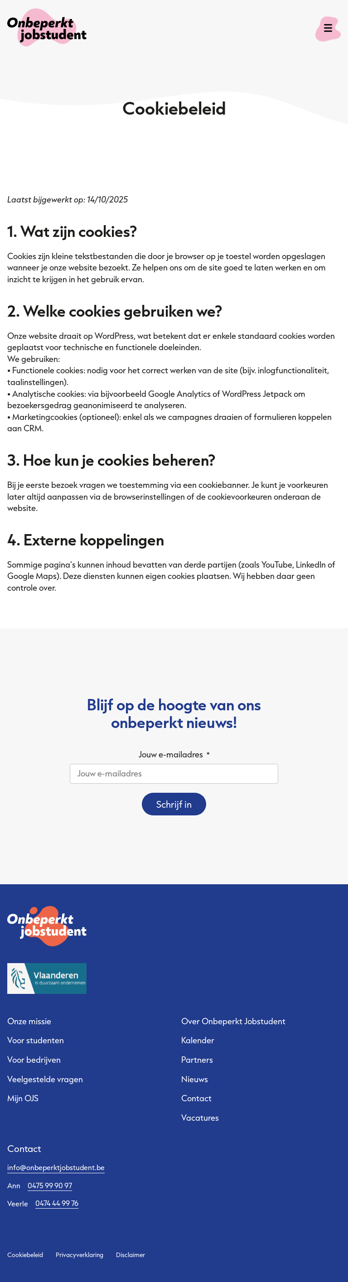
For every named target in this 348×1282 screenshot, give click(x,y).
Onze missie (29, 1021)
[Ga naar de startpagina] (37, 29)
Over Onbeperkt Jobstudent (233, 1021)
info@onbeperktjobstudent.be (56, 1167)
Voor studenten (35, 1040)
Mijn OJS (23, 1098)
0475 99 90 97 (50, 1185)
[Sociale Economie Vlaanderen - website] (47, 978)
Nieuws (194, 1079)
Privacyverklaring (79, 1255)
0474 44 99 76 (56, 1203)
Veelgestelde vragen (45, 1079)
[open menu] (328, 29)
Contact (196, 1098)
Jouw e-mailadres (174, 754)
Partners (197, 1059)
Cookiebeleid (25, 1255)
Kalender (197, 1040)
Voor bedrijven (34, 1059)
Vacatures (200, 1117)
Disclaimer (130, 1255)
